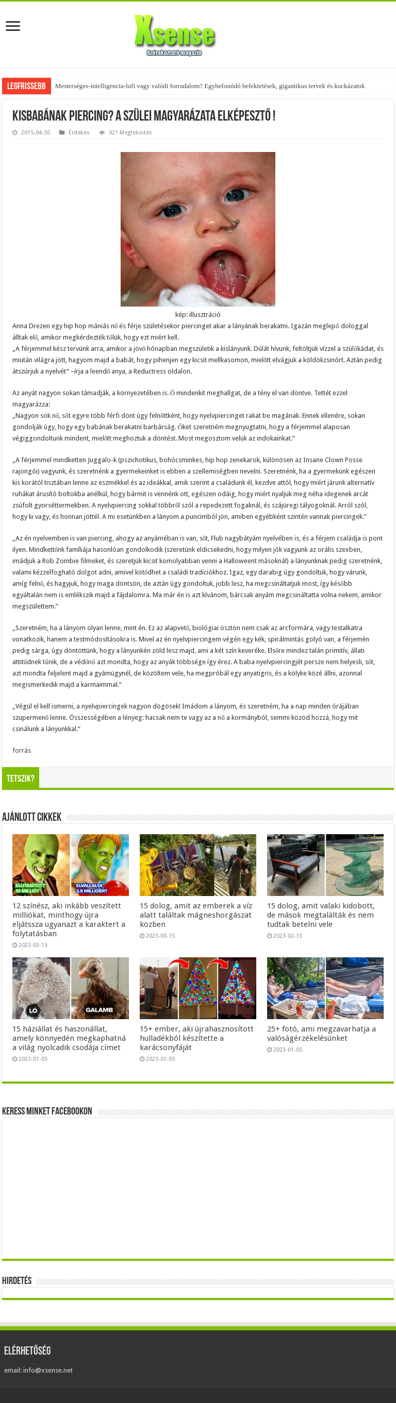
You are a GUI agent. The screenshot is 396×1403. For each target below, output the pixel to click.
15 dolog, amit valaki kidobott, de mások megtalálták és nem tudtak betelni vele (321, 915)
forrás (21, 750)
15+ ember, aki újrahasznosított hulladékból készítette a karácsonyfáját (197, 1038)
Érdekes (79, 132)
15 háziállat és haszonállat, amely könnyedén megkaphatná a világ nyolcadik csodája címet (69, 1038)
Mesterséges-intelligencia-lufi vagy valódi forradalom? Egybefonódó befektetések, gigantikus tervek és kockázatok (210, 86)
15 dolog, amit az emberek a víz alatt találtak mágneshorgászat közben (196, 915)
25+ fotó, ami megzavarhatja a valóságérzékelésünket (321, 1033)
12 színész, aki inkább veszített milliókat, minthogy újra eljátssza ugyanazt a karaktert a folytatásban (68, 919)
